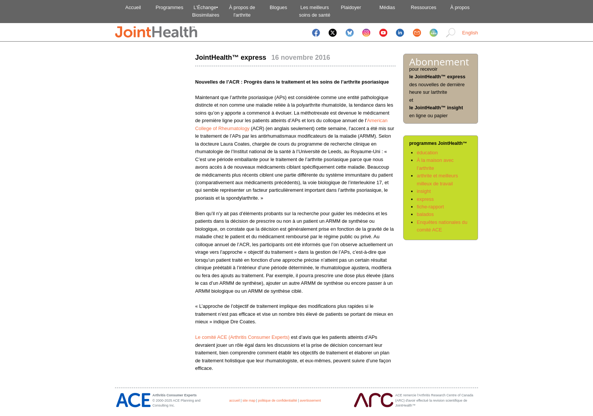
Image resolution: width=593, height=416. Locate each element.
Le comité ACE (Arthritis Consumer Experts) (242, 337)
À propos (459, 7)
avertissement (310, 400)
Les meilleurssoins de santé (315, 11)
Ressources (423, 7)
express (425, 199)
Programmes (169, 7)
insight (424, 191)
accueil (234, 400)
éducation (427, 152)
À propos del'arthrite (242, 11)
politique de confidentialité (277, 400)
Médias (387, 7)
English (470, 33)
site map (248, 400)
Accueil (133, 7)
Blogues (278, 7)
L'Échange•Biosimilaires (205, 11)
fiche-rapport (430, 207)
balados (425, 214)
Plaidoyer (351, 7)
